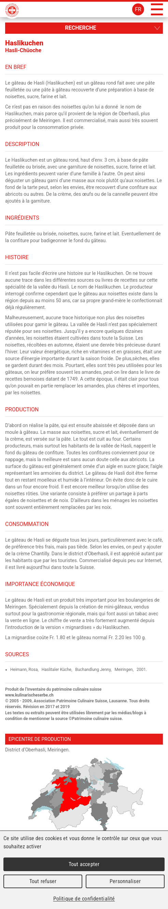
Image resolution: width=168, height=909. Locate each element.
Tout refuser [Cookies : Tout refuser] (43, 881)
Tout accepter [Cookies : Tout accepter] (84, 864)
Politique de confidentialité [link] (84, 898)
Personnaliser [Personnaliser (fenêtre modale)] (125, 881)
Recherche (80, 28)
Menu (157, 9)
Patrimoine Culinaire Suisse (11, 10)
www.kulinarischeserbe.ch (29, 695)
